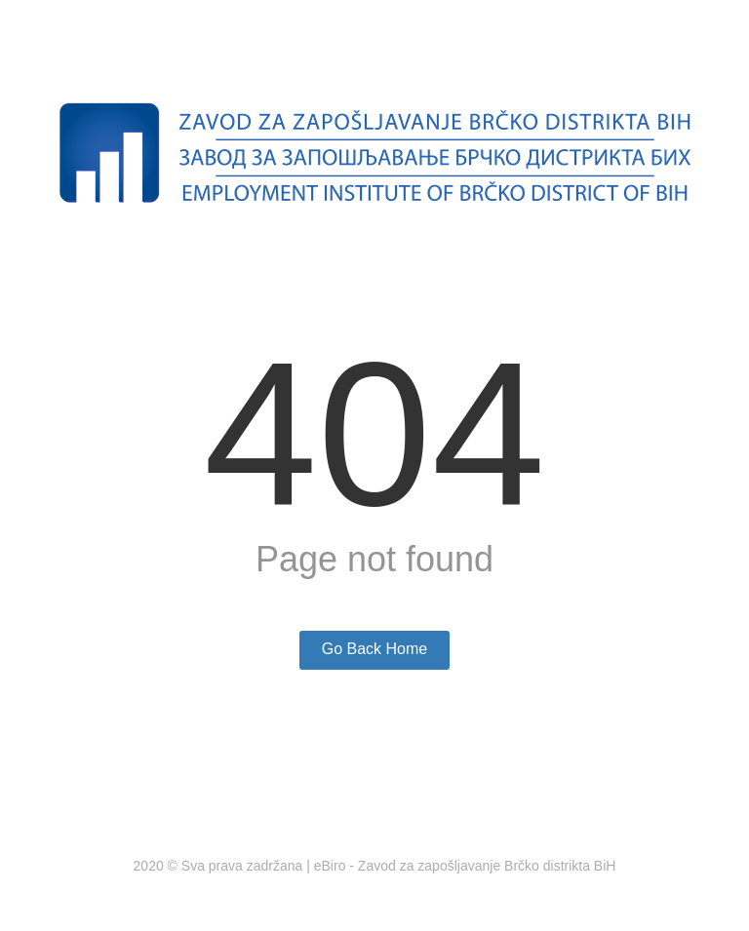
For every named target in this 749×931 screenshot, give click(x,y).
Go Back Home (374, 648)
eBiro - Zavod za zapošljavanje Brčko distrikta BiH (465, 865)
